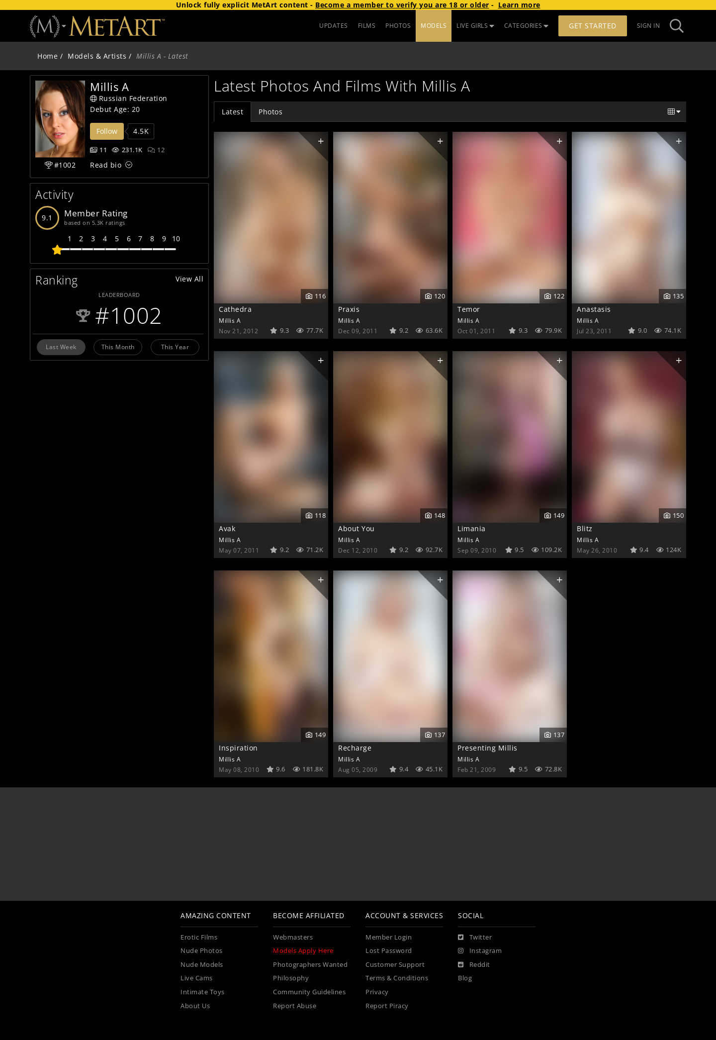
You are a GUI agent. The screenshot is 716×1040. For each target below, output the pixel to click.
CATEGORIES (526, 25)
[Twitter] (475, 937)
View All (189, 279)
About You (356, 528)
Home (47, 56)
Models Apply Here (303, 950)
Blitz (585, 528)
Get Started (593, 25)
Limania (471, 528)
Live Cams (196, 978)
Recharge (354, 748)
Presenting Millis (487, 748)
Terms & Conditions (396, 978)
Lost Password (388, 950)
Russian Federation (129, 98)
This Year (175, 347)
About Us (195, 1006)
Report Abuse (294, 1006)
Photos (270, 111)
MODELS (434, 25)
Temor (468, 309)
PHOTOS (398, 25)
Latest (232, 111)
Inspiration (238, 748)
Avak (227, 528)
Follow (106, 131)
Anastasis (594, 309)
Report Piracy (387, 1006)
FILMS (367, 25)
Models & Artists (97, 56)
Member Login (388, 937)
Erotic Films (198, 937)
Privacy (377, 992)
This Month (118, 347)
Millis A (230, 320)
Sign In (648, 25)
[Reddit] (474, 964)
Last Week (61, 347)
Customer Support (395, 964)
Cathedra (235, 309)
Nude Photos (201, 950)
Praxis (348, 309)
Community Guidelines (309, 992)
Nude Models (201, 964)
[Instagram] (480, 950)
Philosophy (291, 978)
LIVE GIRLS (475, 25)
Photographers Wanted (310, 964)
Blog (465, 978)
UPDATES (333, 25)
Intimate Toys (202, 992)
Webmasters (293, 937)
